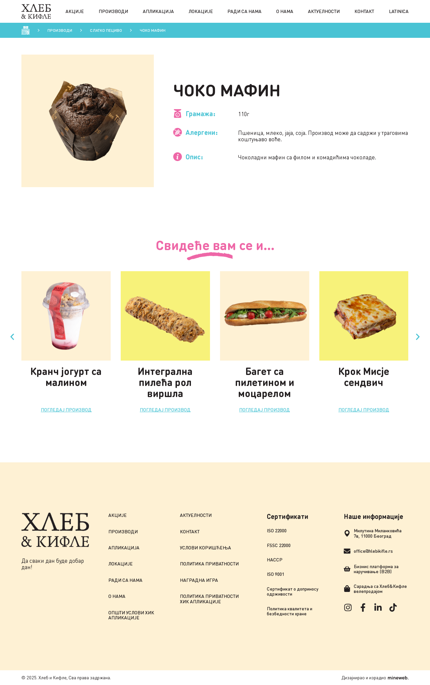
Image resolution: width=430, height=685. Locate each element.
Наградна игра (199, 580)
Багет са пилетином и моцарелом (264, 382)
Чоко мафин (153, 30)
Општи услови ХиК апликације (131, 615)
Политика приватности (209, 563)
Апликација (158, 11)
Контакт (364, 11)
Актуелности (324, 11)
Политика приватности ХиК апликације (209, 599)
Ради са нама (244, 11)
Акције (75, 11)
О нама (284, 11)
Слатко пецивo (106, 30)
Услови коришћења (205, 547)
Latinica (399, 11)
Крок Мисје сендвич (363, 376)
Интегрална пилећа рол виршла (165, 382)
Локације (201, 11)
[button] (12, 336)
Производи (113, 11)
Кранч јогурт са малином (66, 376)
